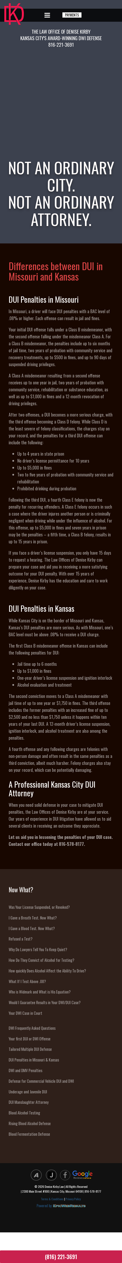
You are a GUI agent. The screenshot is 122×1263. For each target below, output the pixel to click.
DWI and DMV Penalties (25, 1070)
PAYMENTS (72, 15)
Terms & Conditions (52, 1199)
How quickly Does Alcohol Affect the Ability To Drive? (47, 971)
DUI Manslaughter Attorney (29, 1102)
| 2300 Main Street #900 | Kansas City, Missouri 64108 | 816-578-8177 (61, 1191)
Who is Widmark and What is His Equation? (40, 992)
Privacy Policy (73, 1199)
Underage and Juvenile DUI (28, 1091)
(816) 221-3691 (61, 1257)
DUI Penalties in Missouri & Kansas (34, 1060)
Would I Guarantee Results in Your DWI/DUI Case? (45, 1002)
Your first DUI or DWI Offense (29, 1038)
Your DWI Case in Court (25, 1013)
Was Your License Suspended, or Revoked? (39, 907)
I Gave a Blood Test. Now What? (32, 928)
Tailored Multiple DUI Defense (30, 1049)
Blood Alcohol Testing (24, 1113)
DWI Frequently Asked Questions (32, 1028)
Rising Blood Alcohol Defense (30, 1123)
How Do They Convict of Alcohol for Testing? (41, 960)
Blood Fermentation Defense (29, 1134)
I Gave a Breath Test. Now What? (33, 918)
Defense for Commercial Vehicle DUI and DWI (41, 1081)
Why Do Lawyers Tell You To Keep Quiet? (38, 949)
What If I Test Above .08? (27, 981)
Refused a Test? (21, 939)
